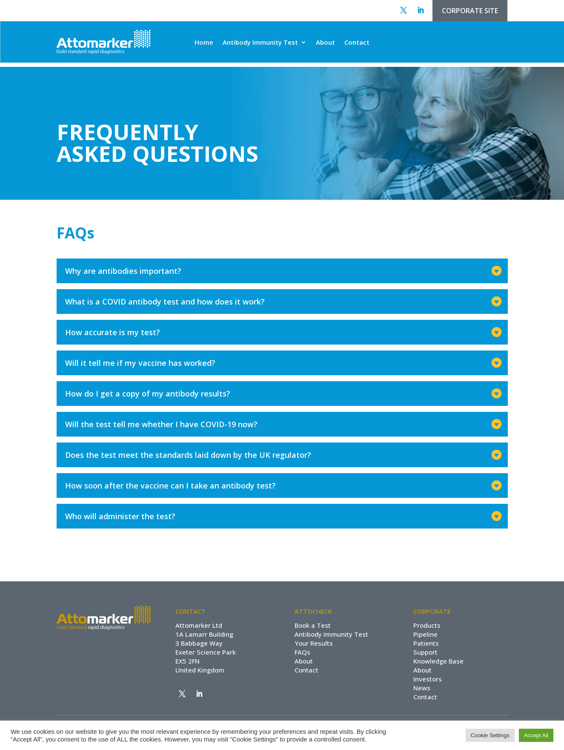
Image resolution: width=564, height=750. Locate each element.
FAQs (302, 652)
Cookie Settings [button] (490, 735)
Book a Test (313, 625)
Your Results (314, 643)
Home (204, 42)
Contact (356, 42)
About (325, 42)
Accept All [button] (536, 735)
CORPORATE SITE (470, 10)
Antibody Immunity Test (260, 42)
